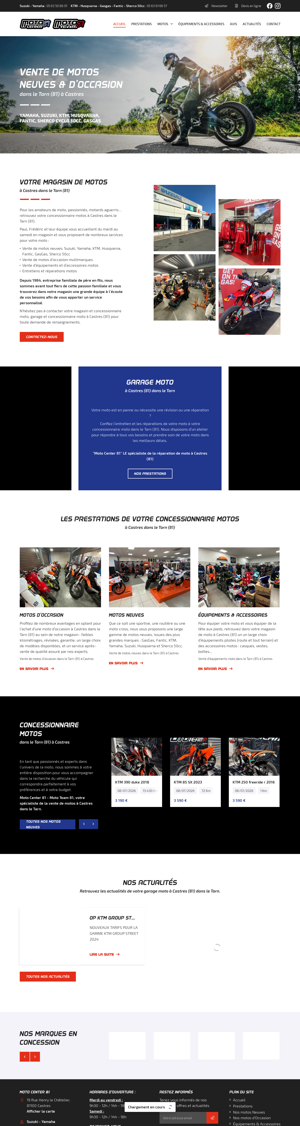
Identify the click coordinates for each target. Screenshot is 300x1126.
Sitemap (191, 1120)
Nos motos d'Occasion (252, 1057)
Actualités (252, 24)
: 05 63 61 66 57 (119, 6)
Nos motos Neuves (249, 1052)
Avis (233, 24)
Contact (274, 24)
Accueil (119, 24)
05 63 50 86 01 (39, 1072)
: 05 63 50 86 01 (43, 6)
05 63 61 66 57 (39, 1100)
